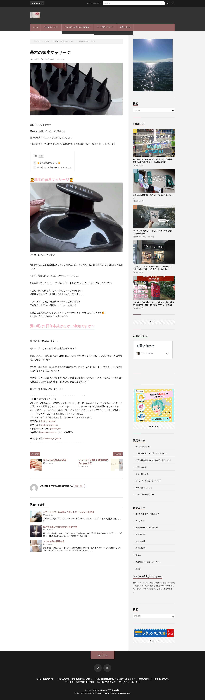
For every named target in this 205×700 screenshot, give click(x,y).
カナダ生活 (139, 165)
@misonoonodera (48, 432)
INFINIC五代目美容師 (110, 690)
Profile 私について (51, 27)
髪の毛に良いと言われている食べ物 (60, 526)
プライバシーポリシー (145, 494)
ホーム (35, 27)
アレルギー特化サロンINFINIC (77, 27)
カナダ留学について (104, 27)
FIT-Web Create (102, 693)
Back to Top (103, 655)
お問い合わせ (125, 27)
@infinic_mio (55, 428)
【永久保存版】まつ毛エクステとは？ (151, 453)
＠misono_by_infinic (52, 438)
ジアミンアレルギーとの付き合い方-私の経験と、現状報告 (110, 3)
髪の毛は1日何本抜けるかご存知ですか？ (52, 167)
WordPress (125, 693)
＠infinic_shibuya (48, 421)
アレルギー (140, 521)
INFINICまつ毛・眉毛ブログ (147, 514)
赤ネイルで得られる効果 (54, 460)
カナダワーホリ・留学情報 (144, 236)
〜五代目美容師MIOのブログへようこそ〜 (153, 460)
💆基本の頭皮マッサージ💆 (46, 163)
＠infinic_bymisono (49, 425)
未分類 (138, 568)
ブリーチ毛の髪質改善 (53, 541)
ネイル (138, 555)
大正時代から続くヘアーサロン (54, 59)
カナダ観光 (140, 548)
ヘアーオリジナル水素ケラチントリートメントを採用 (68, 512)
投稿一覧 (78, 486)
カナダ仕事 (140, 534)
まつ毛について (142, 474)
